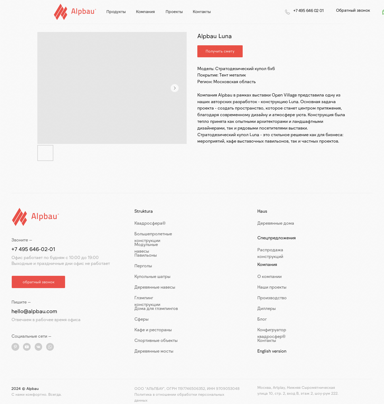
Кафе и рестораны (153, 329)
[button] (38, 282)
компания (145, 11)
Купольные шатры (152, 276)
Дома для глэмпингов (156, 308)
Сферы (141, 318)
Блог (262, 318)
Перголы (143, 265)
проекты (174, 11)
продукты (116, 11)
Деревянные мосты (153, 350)
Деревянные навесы (154, 286)
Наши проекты (271, 286)
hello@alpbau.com (34, 311)
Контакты (266, 340)
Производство (272, 297)
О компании (269, 276)
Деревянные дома (275, 222)
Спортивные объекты (156, 340)
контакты (202, 11)
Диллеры (266, 308)
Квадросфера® (150, 222)
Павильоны (145, 254)
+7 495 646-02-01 (33, 249)
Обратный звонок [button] (353, 10)
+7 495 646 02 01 (308, 10)
